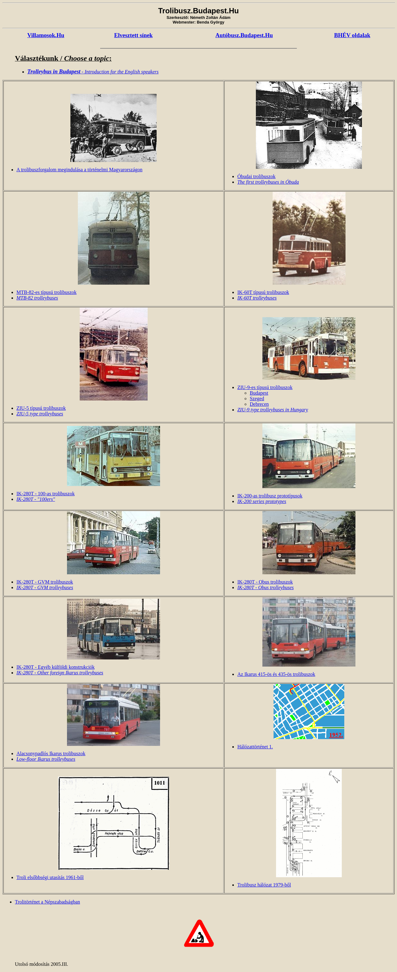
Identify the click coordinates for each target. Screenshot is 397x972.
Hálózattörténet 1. (255, 746)
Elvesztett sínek (133, 35)
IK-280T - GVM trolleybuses (44, 587)
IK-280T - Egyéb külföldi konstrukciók (55, 667)
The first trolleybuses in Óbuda (268, 182)
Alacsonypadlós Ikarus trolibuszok (50, 753)
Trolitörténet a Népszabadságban (47, 901)
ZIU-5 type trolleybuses (39, 413)
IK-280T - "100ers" (35, 499)
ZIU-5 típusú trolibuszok (41, 408)
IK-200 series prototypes (261, 501)
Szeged (257, 398)
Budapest (259, 393)
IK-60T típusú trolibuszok (263, 292)
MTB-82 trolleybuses (37, 297)
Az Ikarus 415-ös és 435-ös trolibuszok (276, 674)
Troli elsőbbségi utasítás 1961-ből (50, 877)
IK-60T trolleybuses (257, 297)
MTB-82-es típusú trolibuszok (46, 292)
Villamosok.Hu (45, 35)
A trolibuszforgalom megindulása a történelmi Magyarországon (79, 169)
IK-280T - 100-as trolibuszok (45, 493)
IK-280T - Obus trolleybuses (265, 587)
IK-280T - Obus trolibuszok (265, 582)
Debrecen (259, 404)
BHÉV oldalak (352, 35)
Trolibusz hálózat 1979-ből (264, 884)
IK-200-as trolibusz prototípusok (269, 495)
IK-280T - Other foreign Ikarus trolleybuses (59, 672)
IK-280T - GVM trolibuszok (44, 582)
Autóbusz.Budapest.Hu (244, 35)
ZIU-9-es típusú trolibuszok (264, 387)
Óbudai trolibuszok (256, 176)
